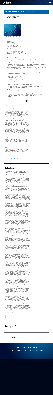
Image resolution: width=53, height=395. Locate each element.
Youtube (14, 171)
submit (38, 390)
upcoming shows (32, 11)
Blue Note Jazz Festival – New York (6, 2)
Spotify (17, 171)
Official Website (5, 171)
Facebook (8, 171)
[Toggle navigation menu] (50, 2)
